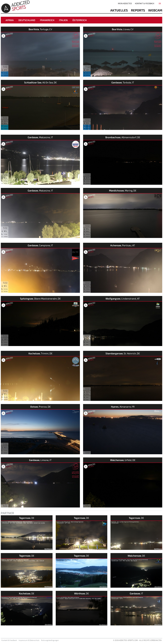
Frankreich (47, 20)
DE (160, 3)
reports (138, 10)
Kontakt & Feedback (144, 3)
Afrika (10, 20)
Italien (63, 20)
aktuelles (119, 10)
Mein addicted (125, 3)
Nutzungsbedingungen (50, 640)
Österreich (79, 20)
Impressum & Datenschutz (29, 640)
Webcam (155, 10)
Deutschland (26, 20)
